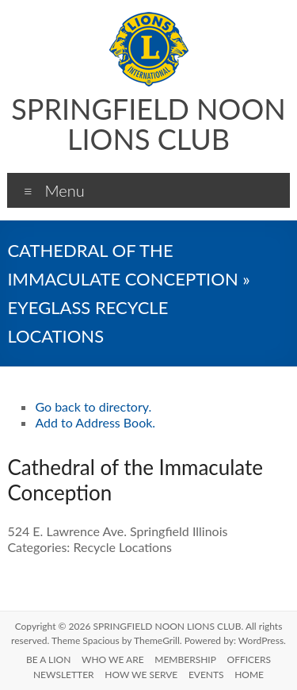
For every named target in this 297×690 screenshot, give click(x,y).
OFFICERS (249, 659)
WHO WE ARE (113, 659)
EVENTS (206, 674)
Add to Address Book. (95, 422)
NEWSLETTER (63, 674)
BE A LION (48, 659)
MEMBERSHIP (185, 659)
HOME (249, 674)
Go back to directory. (93, 406)
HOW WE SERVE (141, 674)
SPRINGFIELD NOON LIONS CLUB (148, 123)
